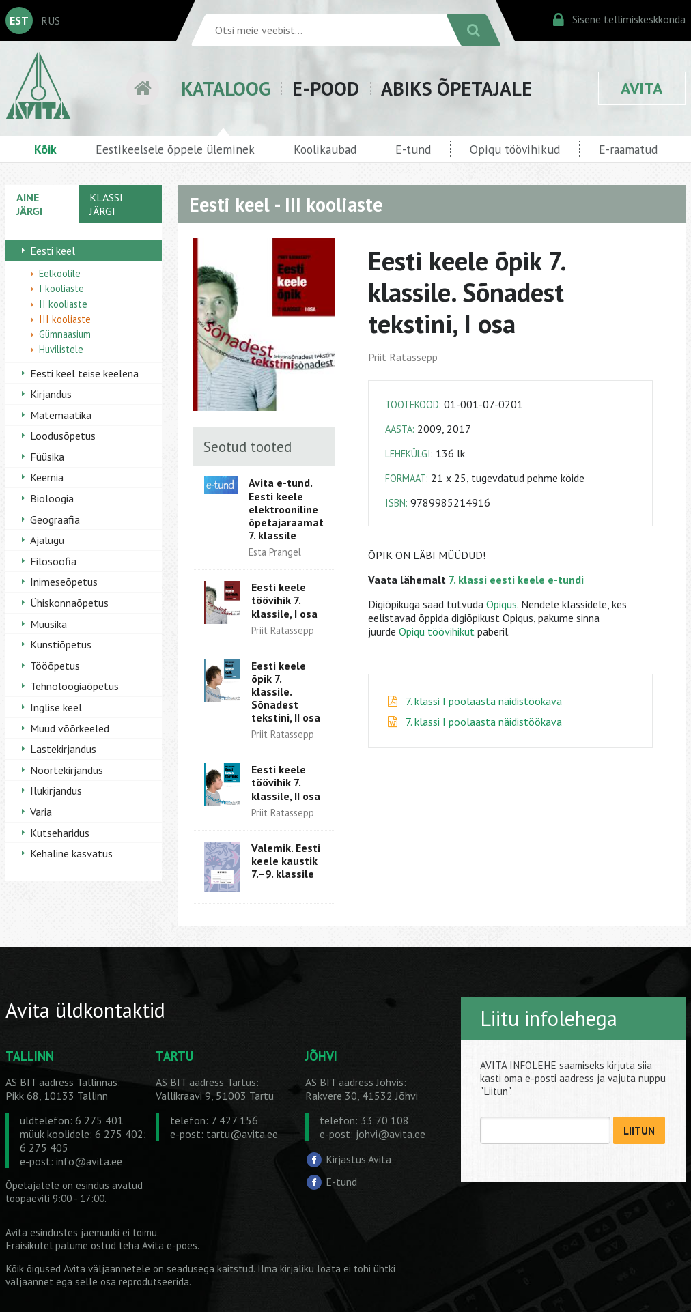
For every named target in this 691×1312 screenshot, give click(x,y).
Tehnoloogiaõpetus (74, 686)
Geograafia (55, 519)
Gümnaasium (65, 334)
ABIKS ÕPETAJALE (456, 88)
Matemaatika (60, 415)
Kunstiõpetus (60, 644)
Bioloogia (52, 498)
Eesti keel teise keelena (84, 373)
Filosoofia (53, 561)
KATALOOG (225, 88)
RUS (50, 20)
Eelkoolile (60, 273)
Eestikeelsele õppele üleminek (175, 149)
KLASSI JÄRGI (106, 204)
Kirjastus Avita (358, 1159)
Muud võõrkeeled (69, 728)
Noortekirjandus (66, 770)
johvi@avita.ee (390, 1134)
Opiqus (501, 604)
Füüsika (47, 457)
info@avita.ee (89, 1161)
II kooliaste (63, 304)
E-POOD (325, 88)
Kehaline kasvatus (71, 853)
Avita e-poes (169, 1245)
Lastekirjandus (63, 749)
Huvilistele (61, 349)
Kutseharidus (59, 833)
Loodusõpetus (63, 435)
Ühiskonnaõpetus (69, 603)
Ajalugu (47, 540)
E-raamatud (628, 149)
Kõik (45, 149)
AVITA (642, 88)
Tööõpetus (55, 665)
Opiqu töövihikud (515, 149)
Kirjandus (51, 394)
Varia (41, 811)
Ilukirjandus (56, 790)
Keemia (47, 477)
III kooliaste (65, 319)
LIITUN (639, 1130)
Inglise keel (56, 707)
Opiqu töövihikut (438, 631)
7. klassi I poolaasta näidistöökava (484, 701)
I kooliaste (61, 288)
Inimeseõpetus (64, 581)
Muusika (48, 624)
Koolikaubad (325, 149)
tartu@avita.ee (242, 1134)
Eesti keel (52, 250)
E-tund (413, 149)
